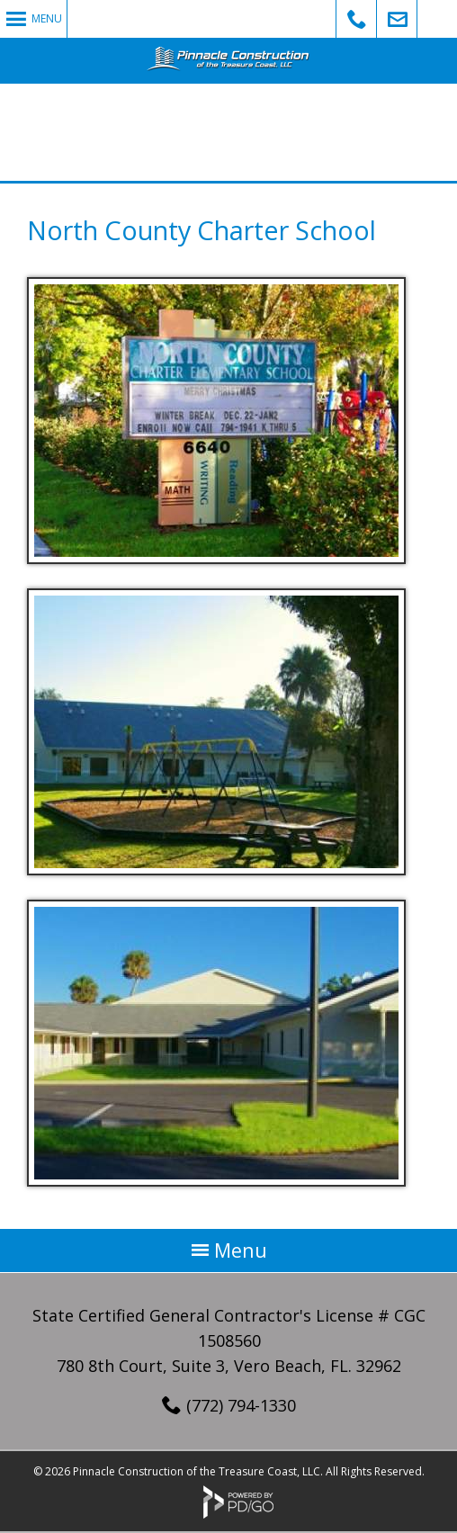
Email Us (397, 19)
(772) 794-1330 (241, 1405)
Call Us (356, 19)
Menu (46, 18)
